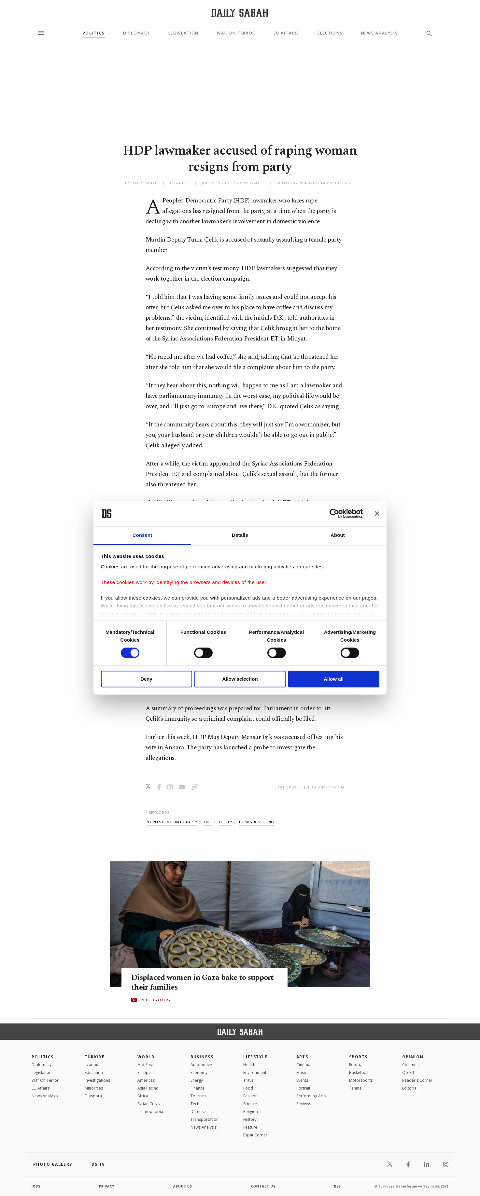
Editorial (409, 1088)
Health (249, 1064)
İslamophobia (150, 1111)
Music (301, 1072)
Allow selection (240, 679)
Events (302, 1080)
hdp (208, 821)
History (250, 1119)
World (146, 1057)
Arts (302, 1057)
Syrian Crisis (148, 1103)
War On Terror (236, 33)
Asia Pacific (147, 1088)
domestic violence (257, 821)
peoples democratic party (171, 821)
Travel (249, 1080)
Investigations (97, 1080)
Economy (199, 1072)
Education (94, 1072)
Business (202, 1057)
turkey (225, 821)
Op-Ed (408, 1072)
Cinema (303, 1064)
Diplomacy (136, 33)
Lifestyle (255, 1057)
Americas (146, 1080)
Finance (198, 1088)
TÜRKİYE (95, 1057)
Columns (410, 1064)
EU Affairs (286, 33)
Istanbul (92, 1064)
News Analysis (379, 33)
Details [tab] (240, 535)
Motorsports (361, 1080)
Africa (142, 1096)
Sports (358, 1057)
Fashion (250, 1096)
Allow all (334, 679)
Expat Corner (255, 1135)
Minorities (94, 1088)
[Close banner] (377, 513)
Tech (195, 1103)
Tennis (355, 1088)
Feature (250, 1127)
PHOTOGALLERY (156, 1000)
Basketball (358, 1072)
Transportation (205, 1119)
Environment (254, 1072)
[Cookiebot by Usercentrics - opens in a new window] (334, 514)
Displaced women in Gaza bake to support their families (190, 982)
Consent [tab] (142, 535)
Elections (330, 33)
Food (248, 1088)
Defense (198, 1111)
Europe (144, 1072)
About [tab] (338, 535)
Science (250, 1103)
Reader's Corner (417, 1080)
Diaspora (93, 1096)
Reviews (303, 1103)
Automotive (201, 1064)
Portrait (303, 1088)
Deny (146, 679)
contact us (263, 1186)
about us (183, 1186)
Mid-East (145, 1064)
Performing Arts (311, 1096)
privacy (107, 1186)
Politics (93, 33)
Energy (197, 1080)
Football (356, 1064)
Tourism (198, 1096)
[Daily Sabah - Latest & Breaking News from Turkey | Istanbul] (239, 12)
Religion (250, 1111)
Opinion (413, 1057)
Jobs (36, 1186)
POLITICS (43, 1057)
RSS (337, 1186)
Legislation (183, 33)
